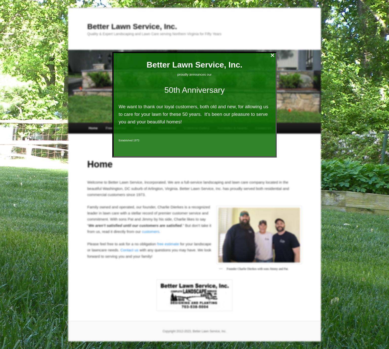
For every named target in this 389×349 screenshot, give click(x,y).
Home (93, 128)
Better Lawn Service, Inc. (132, 26)
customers (150, 231)
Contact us (129, 250)
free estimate (168, 244)
